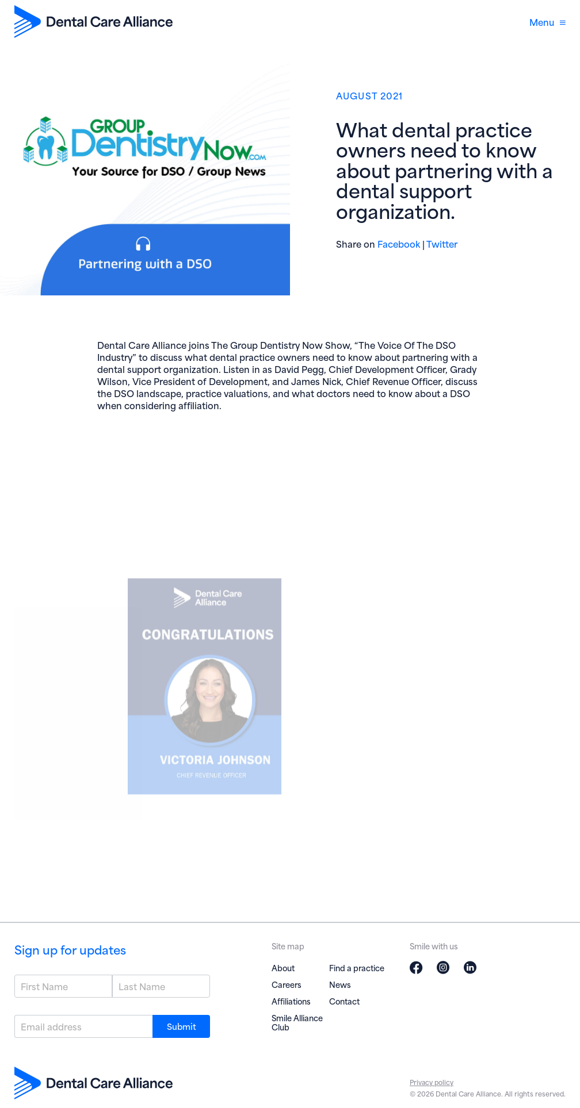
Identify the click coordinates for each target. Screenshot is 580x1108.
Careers (287, 984)
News (340, 984)
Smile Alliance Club (297, 1022)
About (283, 967)
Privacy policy (431, 1082)
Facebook (398, 243)
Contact (344, 1001)
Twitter (441, 243)
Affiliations (291, 1001)
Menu (547, 22)
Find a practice (356, 967)
